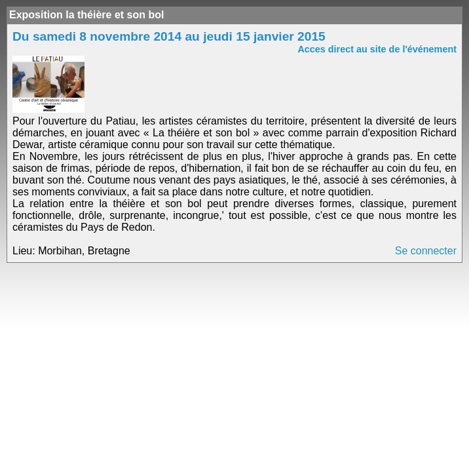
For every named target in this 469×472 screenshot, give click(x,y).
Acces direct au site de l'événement (377, 49)
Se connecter (426, 250)
